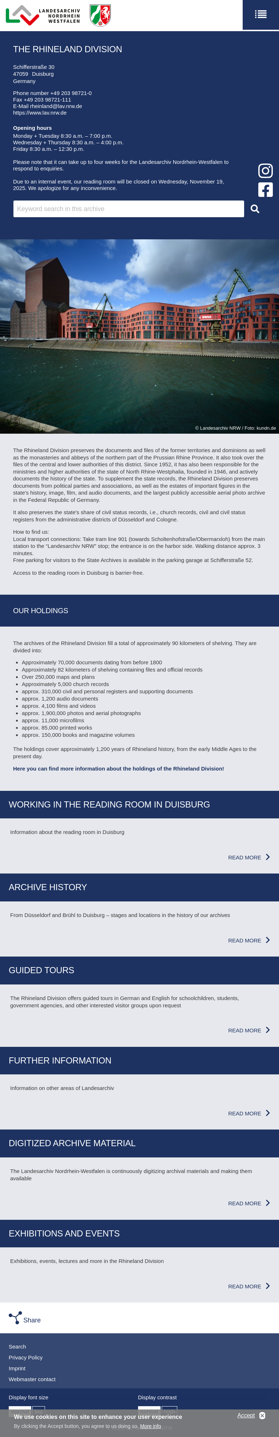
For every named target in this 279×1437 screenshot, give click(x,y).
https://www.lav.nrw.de (39, 113)
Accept (246, 1416)
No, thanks (262, 1416)
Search (17, 1346)
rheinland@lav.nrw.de (56, 106)
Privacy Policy (26, 1357)
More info (150, 1427)
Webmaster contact (32, 1379)
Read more (244, 857)
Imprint (17, 1368)
